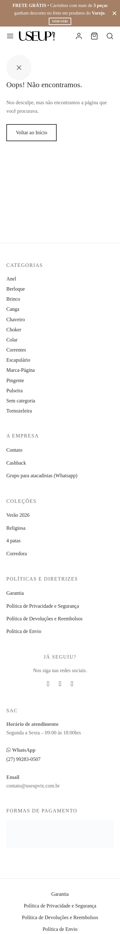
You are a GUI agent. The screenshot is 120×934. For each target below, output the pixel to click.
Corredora (16, 553)
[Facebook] (48, 684)
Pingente (15, 380)
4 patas (13, 540)
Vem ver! (60, 21)
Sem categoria (20, 400)
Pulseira (14, 390)
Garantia (15, 593)
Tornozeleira (19, 410)
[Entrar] (79, 36)
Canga (12, 309)
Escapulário (18, 360)
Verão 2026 (17, 515)
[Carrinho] (94, 36)
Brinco (13, 299)
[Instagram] (60, 684)
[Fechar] (114, 13)
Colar (12, 339)
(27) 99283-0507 (23, 759)
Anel (11, 278)
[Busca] (110, 36)
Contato (14, 450)
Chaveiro (15, 319)
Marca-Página (20, 370)
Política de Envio (23, 631)
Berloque (15, 289)
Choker (13, 329)
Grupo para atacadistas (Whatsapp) (41, 475)
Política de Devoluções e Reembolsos (44, 618)
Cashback (16, 463)
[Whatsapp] (71, 684)
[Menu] (10, 36)
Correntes (16, 350)
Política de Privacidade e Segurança (42, 606)
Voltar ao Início (31, 132)
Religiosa (15, 528)
